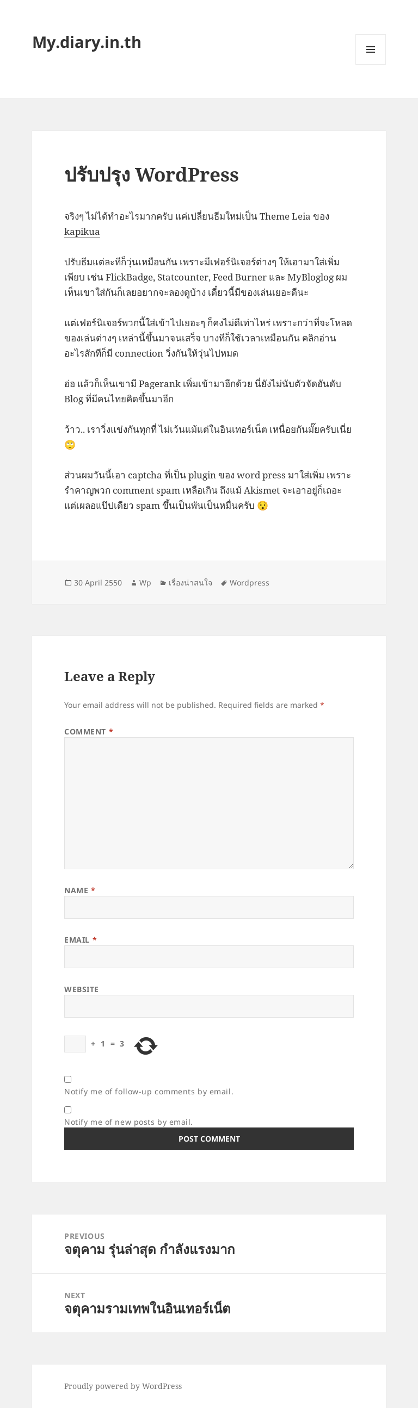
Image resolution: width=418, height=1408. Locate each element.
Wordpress (249, 582)
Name (79, 890)
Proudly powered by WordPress (123, 1386)
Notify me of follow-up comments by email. (148, 1091)
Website (81, 989)
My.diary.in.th (87, 41)
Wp (145, 582)
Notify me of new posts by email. (128, 1122)
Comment (88, 731)
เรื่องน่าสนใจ (190, 582)
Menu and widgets (371, 64)
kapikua (82, 231)
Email (80, 939)
